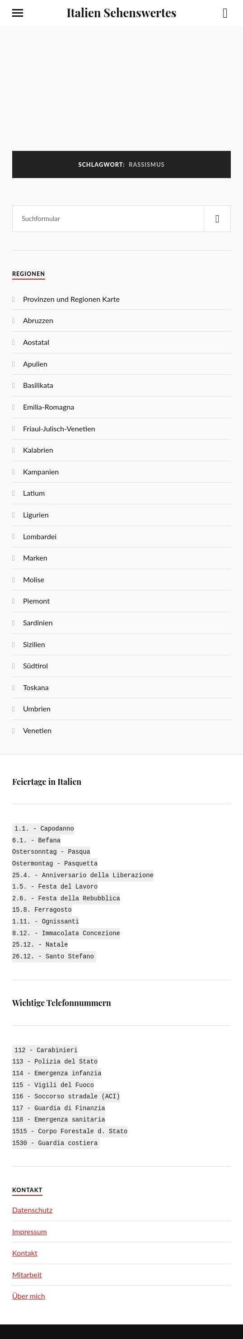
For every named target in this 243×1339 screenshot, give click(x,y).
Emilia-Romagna (48, 406)
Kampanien (41, 471)
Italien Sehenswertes (121, 12)
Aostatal (36, 342)
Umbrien (37, 708)
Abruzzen (38, 320)
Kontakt (24, 1240)
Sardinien (38, 622)
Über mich (28, 1283)
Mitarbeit (27, 1261)
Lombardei (39, 536)
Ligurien (36, 514)
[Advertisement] (121, 93)
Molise (33, 579)
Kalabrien (38, 449)
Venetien (37, 730)
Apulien (35, 363)
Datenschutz (32, 1196)
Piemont (36, 600)
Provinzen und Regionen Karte (71, 299)
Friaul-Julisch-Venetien (59, 428)
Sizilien (34, 644)
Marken (35, 557)
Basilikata (38, 385)
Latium (34, 492)
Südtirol (35, 665)
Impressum (29, 1218)
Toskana (36, 687)
